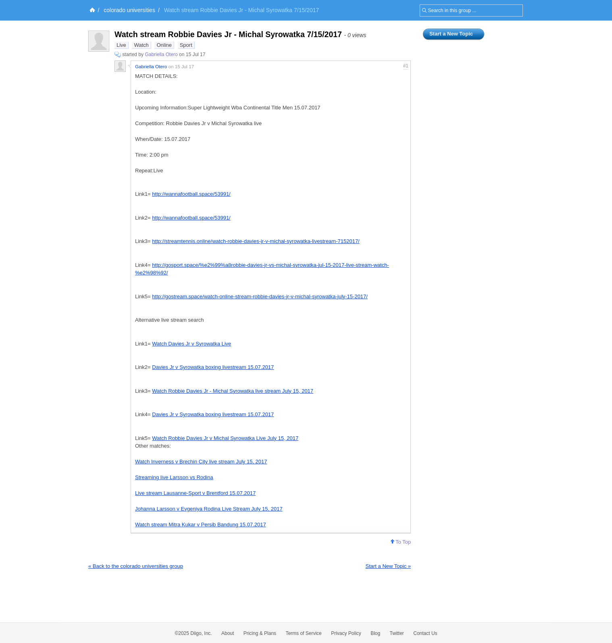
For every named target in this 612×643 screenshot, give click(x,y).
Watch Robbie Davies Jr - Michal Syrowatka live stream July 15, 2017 (232, 391)
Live (121, 45)
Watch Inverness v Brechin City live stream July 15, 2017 (201, 462)
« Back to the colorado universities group (135, 566)
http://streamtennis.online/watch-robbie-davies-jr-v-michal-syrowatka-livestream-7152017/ (255, 241)
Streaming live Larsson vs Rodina (174, 477)
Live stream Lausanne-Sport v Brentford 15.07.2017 (195, 493)
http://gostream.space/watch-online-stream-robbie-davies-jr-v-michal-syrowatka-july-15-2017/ (260, 296)
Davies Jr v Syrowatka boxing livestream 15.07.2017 (213, 367)
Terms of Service (303, 633)
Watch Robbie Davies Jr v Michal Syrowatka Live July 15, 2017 (225, 438)
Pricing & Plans (260, 633)
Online (164, 45)
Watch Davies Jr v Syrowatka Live (191, 344)
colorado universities (129, 10)
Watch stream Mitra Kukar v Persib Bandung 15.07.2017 (200, 525)
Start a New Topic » (388, 566)
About (227, 633)
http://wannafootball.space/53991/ (191, 194)
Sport (186, 45)
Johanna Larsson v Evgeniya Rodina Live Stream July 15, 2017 (209, 509)
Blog (375, 633)
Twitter (397, 633)
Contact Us (425, 633)
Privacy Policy (346, 633)
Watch (141, 45)
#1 (405, 66)
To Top (401, 542)
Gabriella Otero (161, 54)
